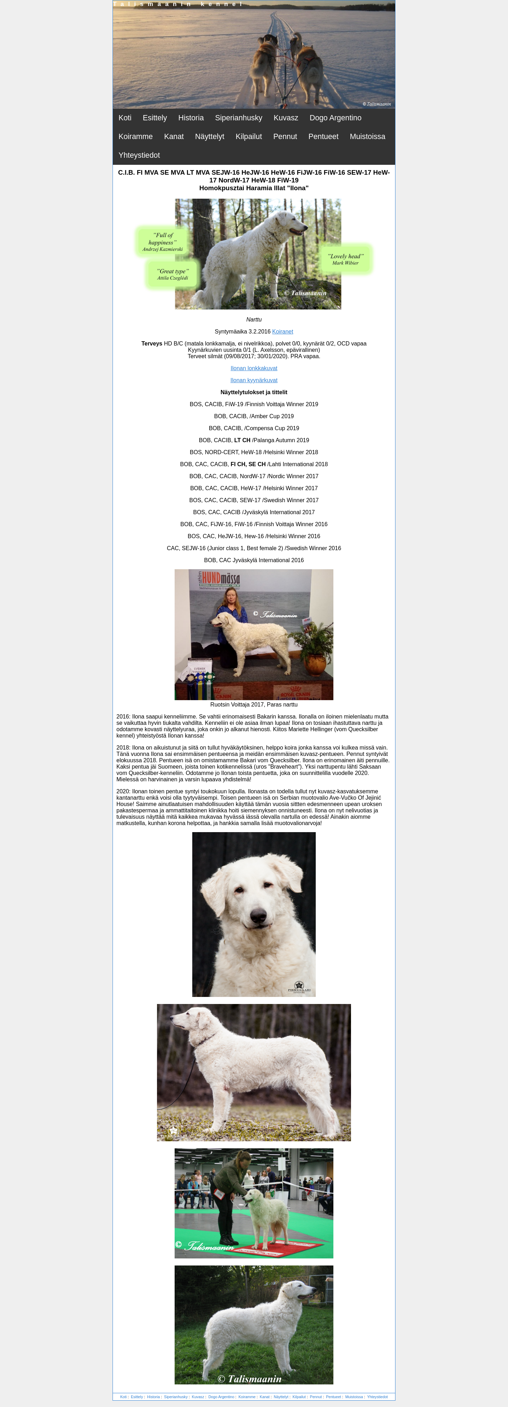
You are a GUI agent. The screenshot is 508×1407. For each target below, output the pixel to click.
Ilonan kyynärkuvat (253, 380)
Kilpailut (249, 136)
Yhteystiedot (139, 155)
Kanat (174, 136)
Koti (125, 118)
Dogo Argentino (336, 118)
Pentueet (323, 136)
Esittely (155, 118)
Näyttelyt (209, 136)
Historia (191, 118)
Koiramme (136, 136)
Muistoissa (368, 136)
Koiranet (283, 332)
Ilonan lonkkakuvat (254, 368)
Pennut (285, 136)
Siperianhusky (238, 118)
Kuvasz (286, 118)
